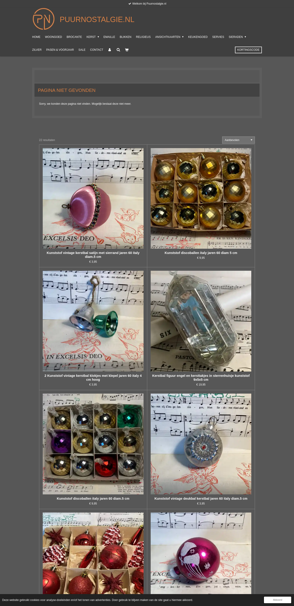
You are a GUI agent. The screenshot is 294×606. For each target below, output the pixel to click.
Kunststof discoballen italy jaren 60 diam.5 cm (66, 273)
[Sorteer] (238, 140)
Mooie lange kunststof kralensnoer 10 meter (173, 415)
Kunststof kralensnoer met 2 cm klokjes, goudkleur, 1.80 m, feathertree (66, 563)
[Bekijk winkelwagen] (126, 49)
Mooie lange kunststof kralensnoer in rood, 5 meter (228, 346)
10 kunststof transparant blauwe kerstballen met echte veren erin (120, 563)
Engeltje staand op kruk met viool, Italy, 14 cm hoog (174, 346)
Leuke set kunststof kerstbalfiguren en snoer (120, 346)
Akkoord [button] (277, 599)
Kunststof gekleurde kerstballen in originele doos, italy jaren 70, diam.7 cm (174, 490)
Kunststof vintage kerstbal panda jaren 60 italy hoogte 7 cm (228, 490)
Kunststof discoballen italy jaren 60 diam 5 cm (120, 201)
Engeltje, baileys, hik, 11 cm (66, 413)
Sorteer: (216, 140)
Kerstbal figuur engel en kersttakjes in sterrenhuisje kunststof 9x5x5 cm (227, 203)
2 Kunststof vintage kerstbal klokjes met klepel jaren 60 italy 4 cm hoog (174, 203)
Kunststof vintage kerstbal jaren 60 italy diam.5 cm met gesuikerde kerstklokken (228, 275)
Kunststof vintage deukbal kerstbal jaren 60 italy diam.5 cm (120, 275)
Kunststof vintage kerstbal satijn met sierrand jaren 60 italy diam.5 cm (66, 203)
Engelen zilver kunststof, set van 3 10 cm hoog (66, 346)
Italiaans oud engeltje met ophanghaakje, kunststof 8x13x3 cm (66, 490)
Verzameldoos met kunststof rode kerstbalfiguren (174, 273)
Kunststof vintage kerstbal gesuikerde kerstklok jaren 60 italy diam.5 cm (228, 417)
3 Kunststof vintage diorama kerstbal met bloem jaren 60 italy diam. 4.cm (120, 490)
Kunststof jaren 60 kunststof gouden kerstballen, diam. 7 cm (120, 417)
